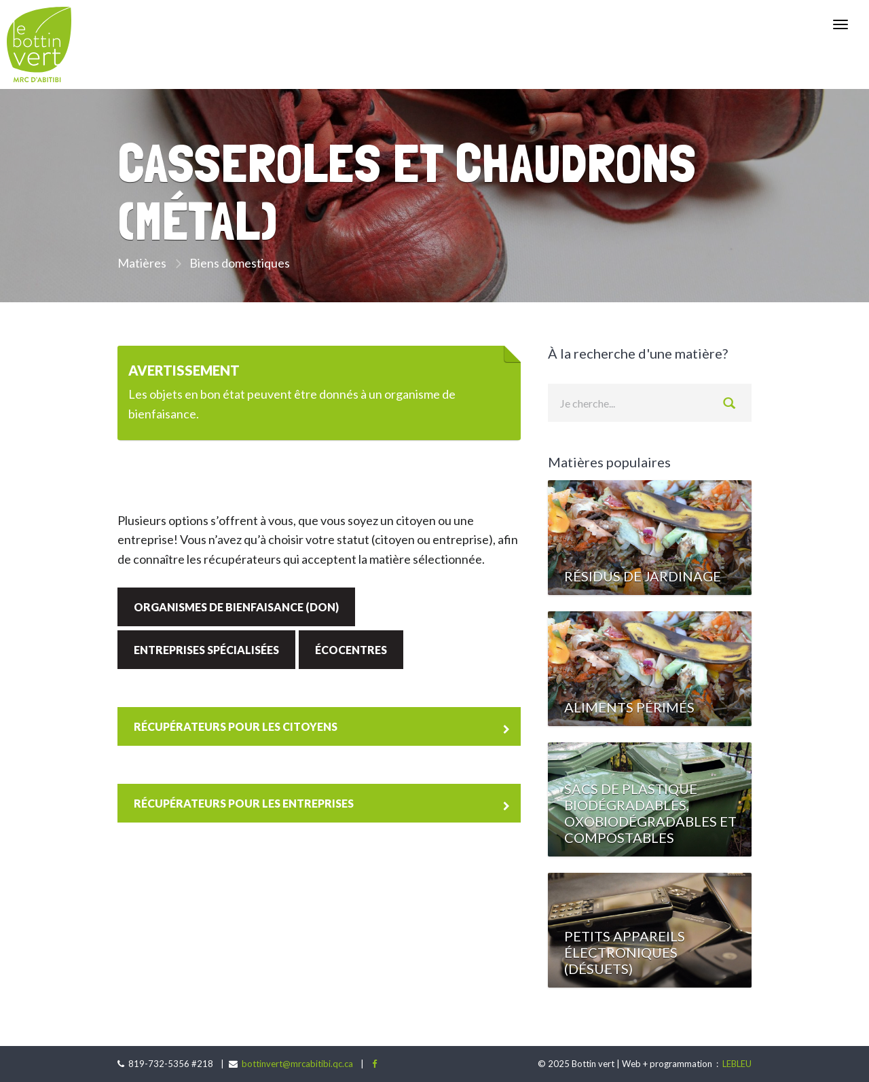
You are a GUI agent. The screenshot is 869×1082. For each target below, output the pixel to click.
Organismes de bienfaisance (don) (236, 606)
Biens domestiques (239, 262)
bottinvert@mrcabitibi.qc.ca (297, 1063)
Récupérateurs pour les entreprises (244, 803)
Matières (141, 262)
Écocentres (351, 649)
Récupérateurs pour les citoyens (235, 726)
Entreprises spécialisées (206, 649)
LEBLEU (736, 1063)
